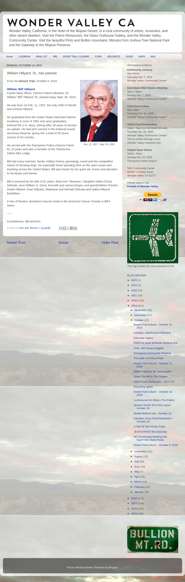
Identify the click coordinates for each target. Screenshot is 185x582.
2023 (134, 285)
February (139, 486)
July (137, 461)
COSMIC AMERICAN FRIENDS (152, 332)
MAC (153, 56)
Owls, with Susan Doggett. (149, 348)
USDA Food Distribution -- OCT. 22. (154, 381)
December (140, 310)
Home (9, 56)
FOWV (98, 56)
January (139, 492)
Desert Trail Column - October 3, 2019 (156, 445)
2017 (134, 503)
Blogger (113, 567)
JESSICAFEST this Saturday (150, 431)
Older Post (110, 243)
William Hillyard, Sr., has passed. (153, 371)
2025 (134, 280)
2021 (134, 295)
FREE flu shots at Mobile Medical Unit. (156, 342)
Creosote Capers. (144, 337)
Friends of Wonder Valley (142, 186)
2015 (134, 513)
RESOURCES (114, 56)
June (137, 466)
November (140, 315)
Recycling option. (144, 386)
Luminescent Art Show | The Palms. (154, 400)
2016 (134, 508)
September (141, 451)
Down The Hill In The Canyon (151, 376)
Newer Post (16, 243)
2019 (134, 305)
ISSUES (129, 56)
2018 (134, 498)
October (139, 320)
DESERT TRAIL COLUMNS (76, 56)
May (137, 471)
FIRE (55, 56)
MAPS (142, 56)
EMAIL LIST (41, 56)
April (137, 476)
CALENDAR (24, 56)
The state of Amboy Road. (149, 358)
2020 (134, 300)
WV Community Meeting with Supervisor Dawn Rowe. (150, 438)
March (138, 481)
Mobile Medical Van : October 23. (153, 413)
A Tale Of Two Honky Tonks (149, 426)
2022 (134, 290)
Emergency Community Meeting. (153, 353)
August (138, 456)
